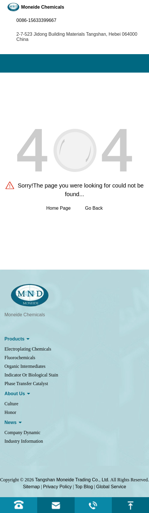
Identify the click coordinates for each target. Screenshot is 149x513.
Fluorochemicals (20, 357)
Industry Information (24, 441)
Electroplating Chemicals (28, 349)
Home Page (58, 208)
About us (15, 393)
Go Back (94, 208)
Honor (10, 412)
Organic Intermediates (25, 366)
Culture (11, 403)
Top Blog (84, 486)
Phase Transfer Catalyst (26, 383)
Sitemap (31, 486)
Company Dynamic (23, 432)
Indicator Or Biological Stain (31, 374)
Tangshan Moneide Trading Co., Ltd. (72, 479)
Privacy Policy (57, 486)
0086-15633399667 (36, 20)
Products (14, 338)
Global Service (111, 486)
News (11, 422)
